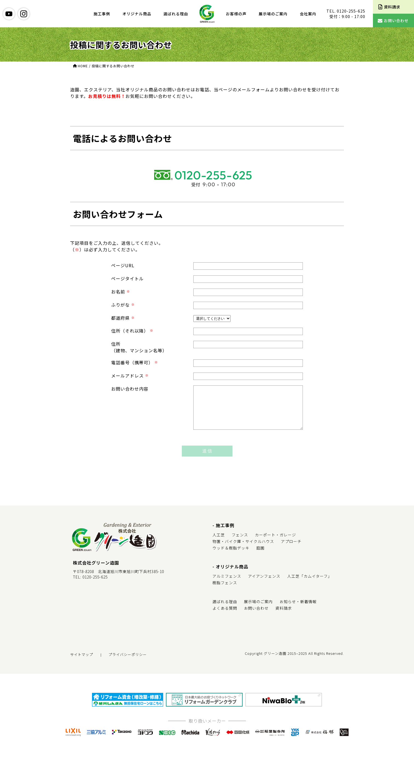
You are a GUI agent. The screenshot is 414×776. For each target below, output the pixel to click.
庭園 (260, 556)
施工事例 (102, 13)
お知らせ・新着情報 (298, 609)
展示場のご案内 (273, 13)
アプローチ (291, 549)
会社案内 (308, 13)
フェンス (240, 543)
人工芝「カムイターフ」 (309, 584)
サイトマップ (81, 662)
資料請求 (283, 616)
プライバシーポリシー (127, 662)
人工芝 (218, 543)
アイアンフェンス (264, 584)
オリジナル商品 (136, 13)
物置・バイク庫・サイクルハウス (243, 549)
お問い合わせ (256, 616)
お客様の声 (236, 13)
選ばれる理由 (175, 13)
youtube (9, 14)
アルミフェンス (226, 584)
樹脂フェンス (224, 591)
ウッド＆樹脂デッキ (230, 556)
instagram (24, 14)
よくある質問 (224, 616)
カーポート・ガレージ (275, 543)
